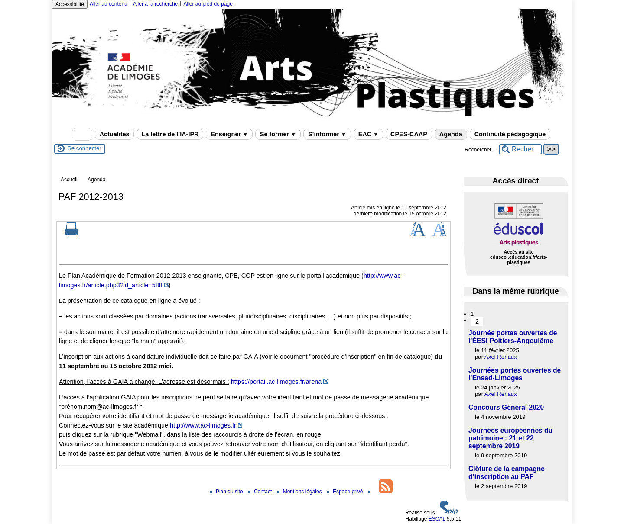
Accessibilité (69, 4)
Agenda (450, 134)
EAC (368, 134)
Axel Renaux (500, 357)
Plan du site (227, 492)
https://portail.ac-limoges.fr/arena (276, 381)
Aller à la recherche (155, 4)
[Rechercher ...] (520, 149)
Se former (278, 134)
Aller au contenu (108, 4)
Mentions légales (300, 492)
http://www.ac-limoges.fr (203, 425)
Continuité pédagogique (510, 134)
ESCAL (437, 519)
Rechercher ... (481, 150)
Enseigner (229, 134)
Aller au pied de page (207, 4)
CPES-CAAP (408, 134)
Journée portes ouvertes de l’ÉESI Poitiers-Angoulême (512, 336)
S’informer (327, 134)
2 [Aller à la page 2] (477, 321)
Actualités (115, 134)
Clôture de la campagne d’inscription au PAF (506, 472)
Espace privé (345, 492)
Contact (260, 492)
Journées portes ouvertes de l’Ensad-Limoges (514, 374)
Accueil (69, 180)
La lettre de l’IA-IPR (169, 134)
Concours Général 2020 (506, 407)
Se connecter (84, 148)
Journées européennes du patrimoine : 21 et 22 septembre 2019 (510, 438)
